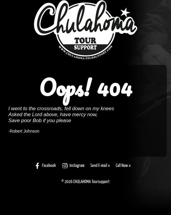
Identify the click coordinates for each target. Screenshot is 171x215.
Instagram (73, 166)
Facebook (45, 166)
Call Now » (123, 165)
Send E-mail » (100, 165)
